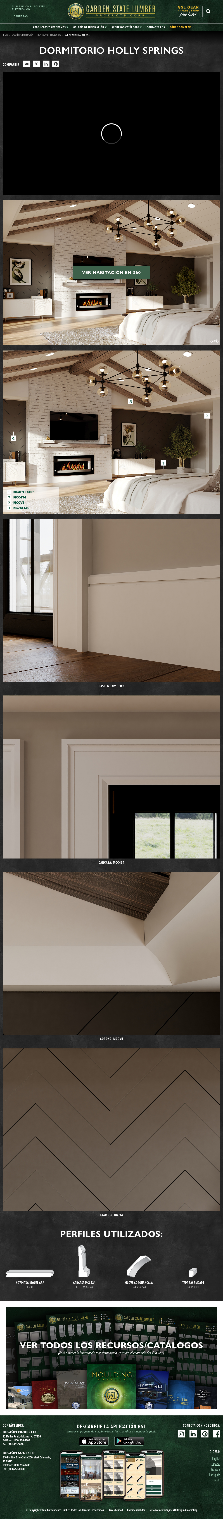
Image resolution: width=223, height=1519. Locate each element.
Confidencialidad (136, 1510)
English (216, 1458)
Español (216, 1463)
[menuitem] (190, 11)
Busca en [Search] (208, 11)
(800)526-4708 (21, 1440)
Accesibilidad (116, 1510)
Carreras (21, 16)
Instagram (181, 1433)
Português (214, 1474)
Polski (217, 1480)
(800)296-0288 (21, 1465)
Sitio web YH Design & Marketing (174, 1510)
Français (215, 1469)
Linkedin (193, 1433)
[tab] (50, 27)
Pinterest (204, 1433)
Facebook (216, 1433)
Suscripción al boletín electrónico (28, 8)
